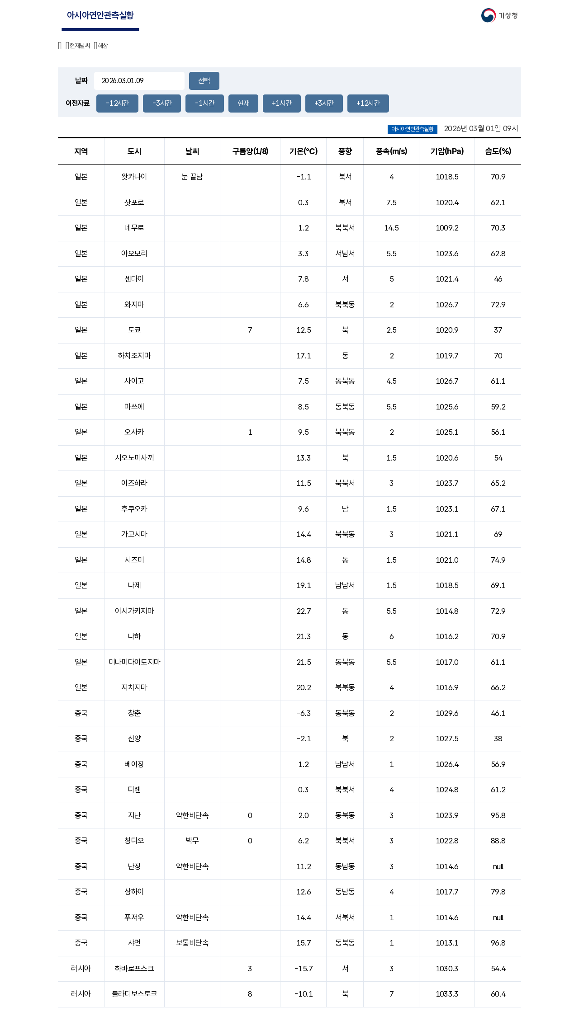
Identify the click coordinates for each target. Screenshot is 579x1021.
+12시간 (368, 103)
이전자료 (78, 103)
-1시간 (204, 103)
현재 (243, 103)
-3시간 (162, 103)
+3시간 (324, 103)
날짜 (81, 80)
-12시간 (117, 103)
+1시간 (281, 103)
